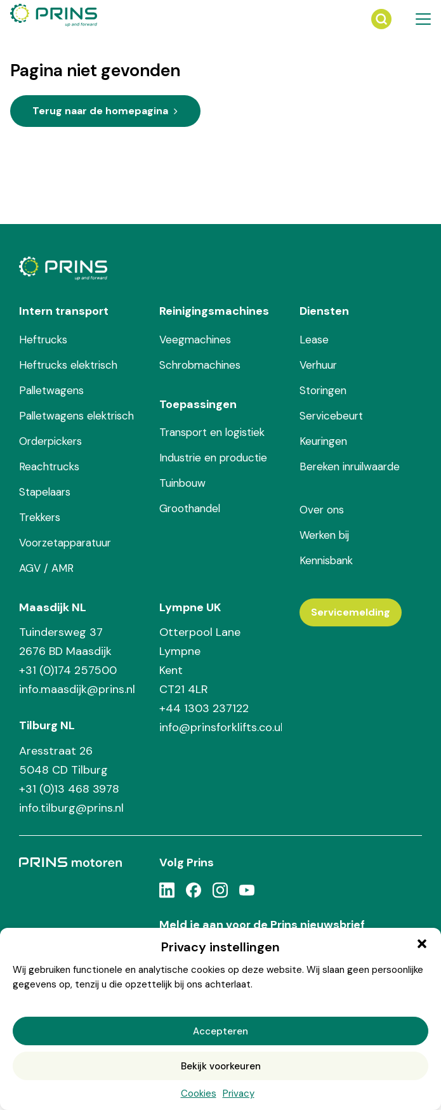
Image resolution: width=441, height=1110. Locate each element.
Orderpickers (50, 441)
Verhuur (318, 365)
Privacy (238, 1093)
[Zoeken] (381, 19)
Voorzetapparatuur (65, 543)
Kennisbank (326, 560)
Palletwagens (51, 390)
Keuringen (323, 441)
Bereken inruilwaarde (349, 466)
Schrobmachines (199, 365)
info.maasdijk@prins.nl (77, 689)
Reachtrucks (49, 466)
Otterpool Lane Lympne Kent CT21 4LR (199, 660)
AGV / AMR (46, 568)
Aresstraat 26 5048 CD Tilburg (63, 760)
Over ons (321, 510)
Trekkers (39, 517)
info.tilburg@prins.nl (71, 808)
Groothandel (189, 508)
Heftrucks (43, 340)
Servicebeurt (331, 416)
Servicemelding (350, 612)
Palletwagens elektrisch (76, 416)
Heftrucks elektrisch (68, 365)
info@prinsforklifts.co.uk (220, 727)
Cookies (198, 1093)
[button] (422, 943)
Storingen (322, 390)
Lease (314, 340)
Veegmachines (195, 340)
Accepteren (220, 1031)
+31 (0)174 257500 (68, 670)
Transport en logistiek (212, 432)
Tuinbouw (182, 483)
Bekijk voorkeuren (221, 1066)
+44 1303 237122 (204, 708)
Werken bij (324, 535)
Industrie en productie (213, 458)
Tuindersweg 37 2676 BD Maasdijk (65, 641)
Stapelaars (44, 492)
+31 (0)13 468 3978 (69, 788)
